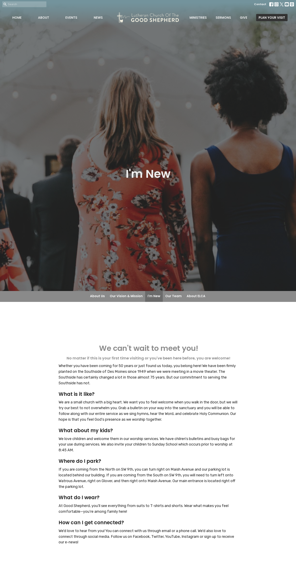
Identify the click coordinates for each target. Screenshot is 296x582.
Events (71, 17)
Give (243, 17)
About (43, 17)
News (98, 17)
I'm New (154, 296)
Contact (260, 4)
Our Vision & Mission (126, 296)
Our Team (173, 296)
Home (17, 17)
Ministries (198, 17)
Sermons (223, 17)
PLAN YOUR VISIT (272, 17)
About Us (97, 296)
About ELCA (196, 296)
